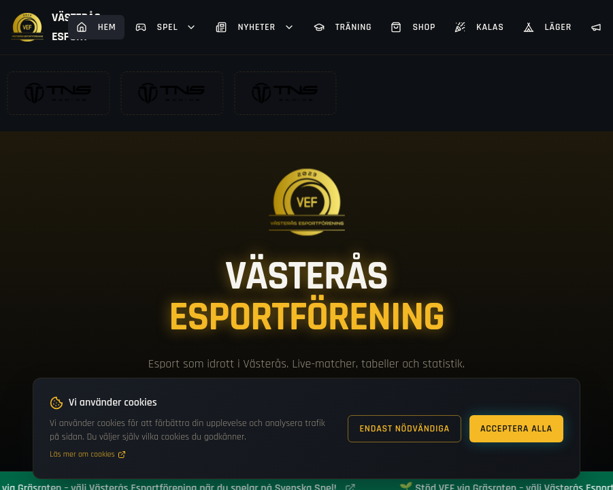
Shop (413, 27)
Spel (166, 27)
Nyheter (255, 27)
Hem (96, 27)
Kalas (479, 27)
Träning (343, 27)
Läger (547, 27)
